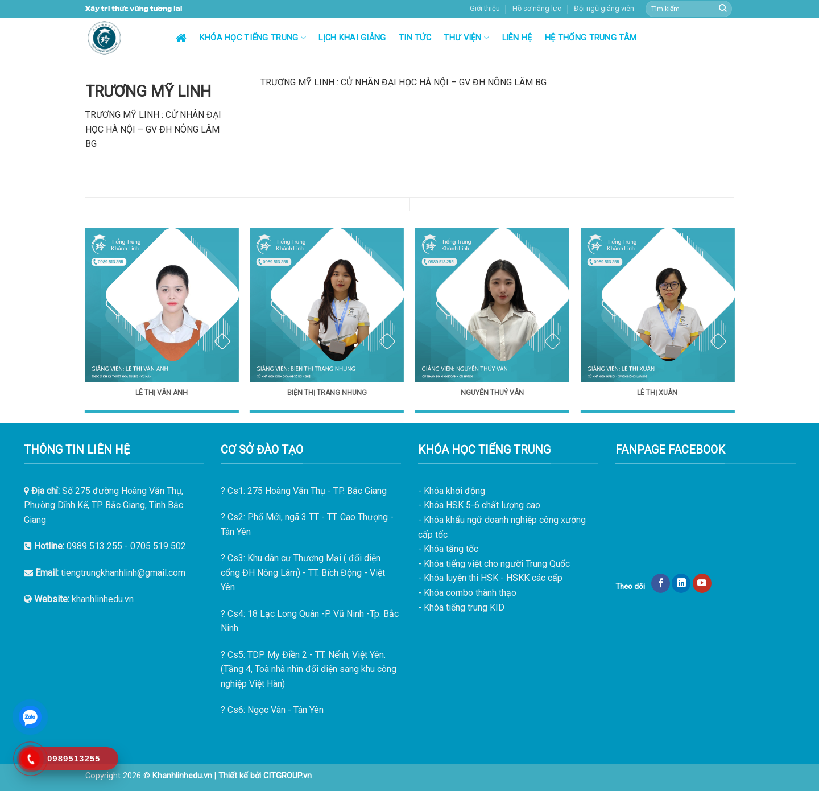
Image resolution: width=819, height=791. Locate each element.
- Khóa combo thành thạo (467, 592)
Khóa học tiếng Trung (253, 37)
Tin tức (415, 38)
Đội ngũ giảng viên (604, 8)
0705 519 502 (158, 546)
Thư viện (466, 37)
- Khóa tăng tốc (448, 548)
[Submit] (722, 9)
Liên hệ (517, 38)
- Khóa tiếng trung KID (461, 607)
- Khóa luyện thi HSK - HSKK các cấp (490, 577)
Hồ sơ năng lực (536, 8)
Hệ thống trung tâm (590, 38)
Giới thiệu (485, 8)
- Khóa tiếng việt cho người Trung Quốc (494, 563)
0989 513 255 (94, 546)
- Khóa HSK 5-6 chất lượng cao (479, 505)
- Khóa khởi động (451, 490)
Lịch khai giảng (352, 38)
